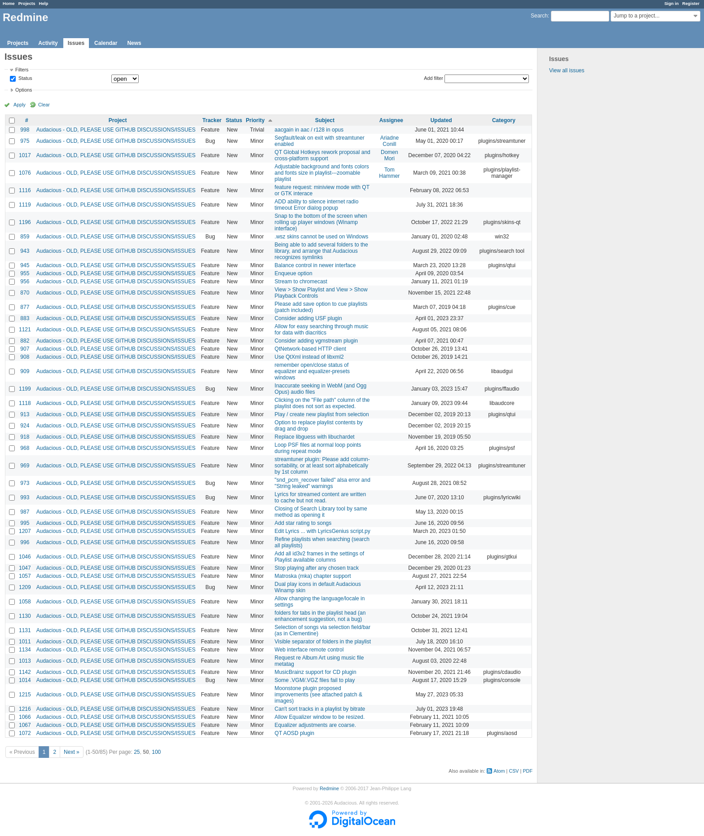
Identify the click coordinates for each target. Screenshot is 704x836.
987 (24, 512)
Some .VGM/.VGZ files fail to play (315, 680)
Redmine (329, 788)
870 (24, 293)
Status (24, 78)
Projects (26, 3)
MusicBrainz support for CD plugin (315, 672)
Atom (499, 771)
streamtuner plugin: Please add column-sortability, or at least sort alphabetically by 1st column (322, 465)
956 (24, 281)
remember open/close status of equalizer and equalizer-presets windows (312, 371)
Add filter (433, 78)
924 (24, 425)
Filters (21, 69)
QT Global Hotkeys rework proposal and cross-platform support (322, 155)
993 (24, 497)
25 (137, 752)
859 (24, 236)
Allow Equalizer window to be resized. (320, 717)
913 (24, 414)
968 (24, 448)
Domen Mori (389, 155)
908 (24, 357)
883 (24, 318)
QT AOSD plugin (295, 733)
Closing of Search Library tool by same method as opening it (321, 512)
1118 (25, 403)
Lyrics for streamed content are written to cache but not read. (320, 497)
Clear (44, 104)
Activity (47, 43)
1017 (25, 155)
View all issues (566, 70)
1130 (25, 616)
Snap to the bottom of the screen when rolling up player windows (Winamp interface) (321, 222)
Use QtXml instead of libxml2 (309, 357)
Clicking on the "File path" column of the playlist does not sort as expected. (322, 403)
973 (24, 483)
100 (156, 752)
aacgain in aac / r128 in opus (309, 130)
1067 (25, 725)
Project (118, 120)
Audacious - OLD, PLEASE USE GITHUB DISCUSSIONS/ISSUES (116, 130)
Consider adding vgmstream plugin (316, 341)
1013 (25, 661)
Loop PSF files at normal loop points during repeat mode (318, 448)
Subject (324, 120)
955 (24, 273)
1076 (25, 173)
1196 (25, 222)
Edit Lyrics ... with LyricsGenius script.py (322, 531)
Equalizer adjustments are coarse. (315, 725)
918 (24, 437)
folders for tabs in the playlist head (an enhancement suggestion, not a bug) (320, 616)
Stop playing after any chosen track (317, 568)
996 (24, 542)
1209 (25, 587)
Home (9, 3)
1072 (25, 733)
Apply (19, 104)
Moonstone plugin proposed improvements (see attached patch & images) (318, 694)
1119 (25, 205)
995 (24, 523)
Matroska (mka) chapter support (313, 576)
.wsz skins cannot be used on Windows (322, 236)
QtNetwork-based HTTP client (310, 349)
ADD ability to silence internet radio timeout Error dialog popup (317, 204)
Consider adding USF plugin (308, 318)
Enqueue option (293, 273)
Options (23, 89)
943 (24, 251)
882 (24, 341)
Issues (76, 43)
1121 (25, 329)
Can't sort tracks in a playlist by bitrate (320, 709)
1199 (25, 389)
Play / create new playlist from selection (322, 414)
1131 (25, 630)
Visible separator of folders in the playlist (323, 641)
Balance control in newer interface (315, 265)
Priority (255, 120)
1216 (25, 709)
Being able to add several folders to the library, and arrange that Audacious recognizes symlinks (321, 251)
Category (503, 120)
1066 (25, 717)
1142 (25, 672)
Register (691, 3)
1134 (25, 650)
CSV (514, 771)
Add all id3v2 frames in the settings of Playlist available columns (319, 556)
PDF (527, 771)
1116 (25, 190)
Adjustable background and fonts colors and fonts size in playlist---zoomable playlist (322, 172)
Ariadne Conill (389, 141)
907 (24, 349)
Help (43, 3)
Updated (441, 120)
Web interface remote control (309, 650)
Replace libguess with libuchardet (315, 437)
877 (24, 307)
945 (24, 265)
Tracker (212, 120)
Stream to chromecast (301, 281)
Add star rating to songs (303, 523)
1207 (25, 531)
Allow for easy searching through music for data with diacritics (322, 329)
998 (24, 130)
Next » (71, 752)
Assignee (391, 120)
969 (24, 465)
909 (24, 371)
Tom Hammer (389, 173)
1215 (25, 694)
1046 (25, 557)
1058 (25, 601)
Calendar (105, 43)
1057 (25, 576)
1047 (25, 568)
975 (24, 141)
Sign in (671, 3)
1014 (25, 680)
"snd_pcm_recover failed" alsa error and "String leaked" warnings (322, 483)
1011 (25, 641)
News (134, 43)
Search (539, 16)
